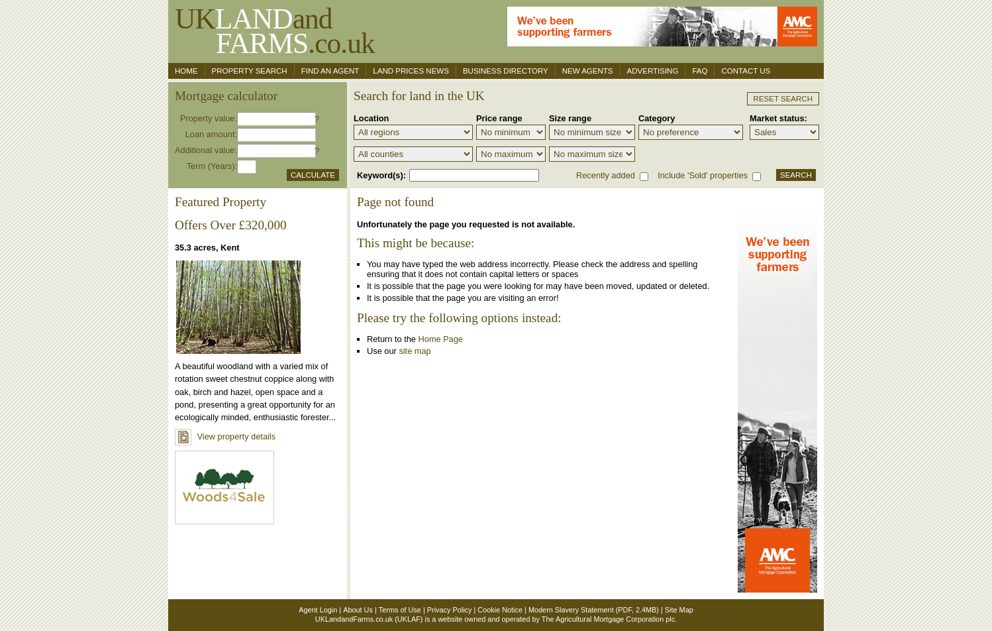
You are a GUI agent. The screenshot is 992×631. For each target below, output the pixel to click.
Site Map (679, 610)
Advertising (653, 71)
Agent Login (318, 610)
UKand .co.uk (275, 31)
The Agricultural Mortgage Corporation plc (608, 619)
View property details (225, 436)
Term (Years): (212, 166)
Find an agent (330, 71)
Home (186, 71)
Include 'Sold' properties (703, 175)
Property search (249, 71)
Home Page (441, 339)
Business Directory (505, 71)
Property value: (208, 118)
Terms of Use (400, 610)
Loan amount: (211, 134)
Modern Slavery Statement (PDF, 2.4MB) (593, 610)
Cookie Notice (499, 610)
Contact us (745, 71)
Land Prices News (411, 71)
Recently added (605, 175)
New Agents (587, 71)
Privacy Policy (449, 610)
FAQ (699, 71)
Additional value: (206, 150)
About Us (358, 610)
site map (414, 351)
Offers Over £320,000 (231, 225)
